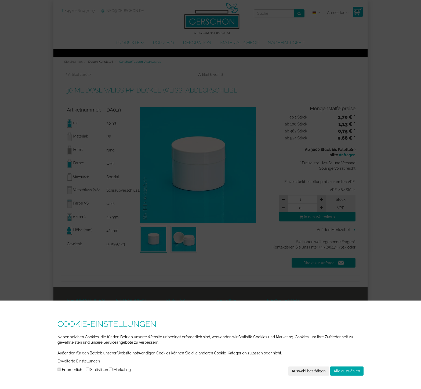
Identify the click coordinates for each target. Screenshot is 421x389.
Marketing (120, 370)
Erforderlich (69, 370)
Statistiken (97, 370)
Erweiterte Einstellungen (78, 361)
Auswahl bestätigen (309, 371)
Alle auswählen (346, 371)
